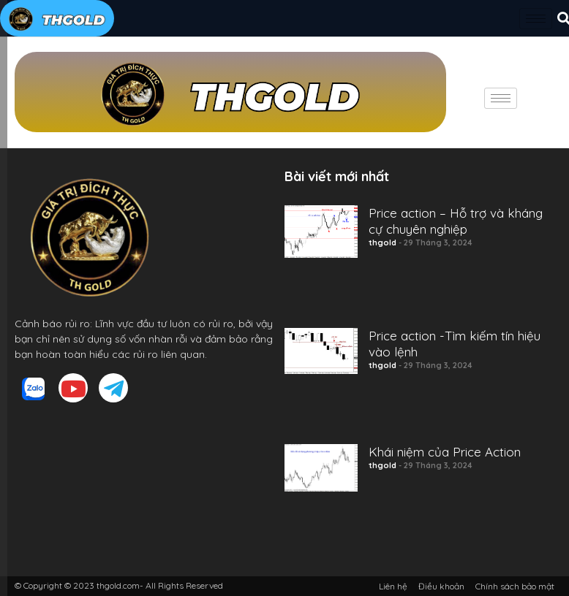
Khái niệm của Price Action (445, 451)
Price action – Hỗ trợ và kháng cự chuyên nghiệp (456, 221)
